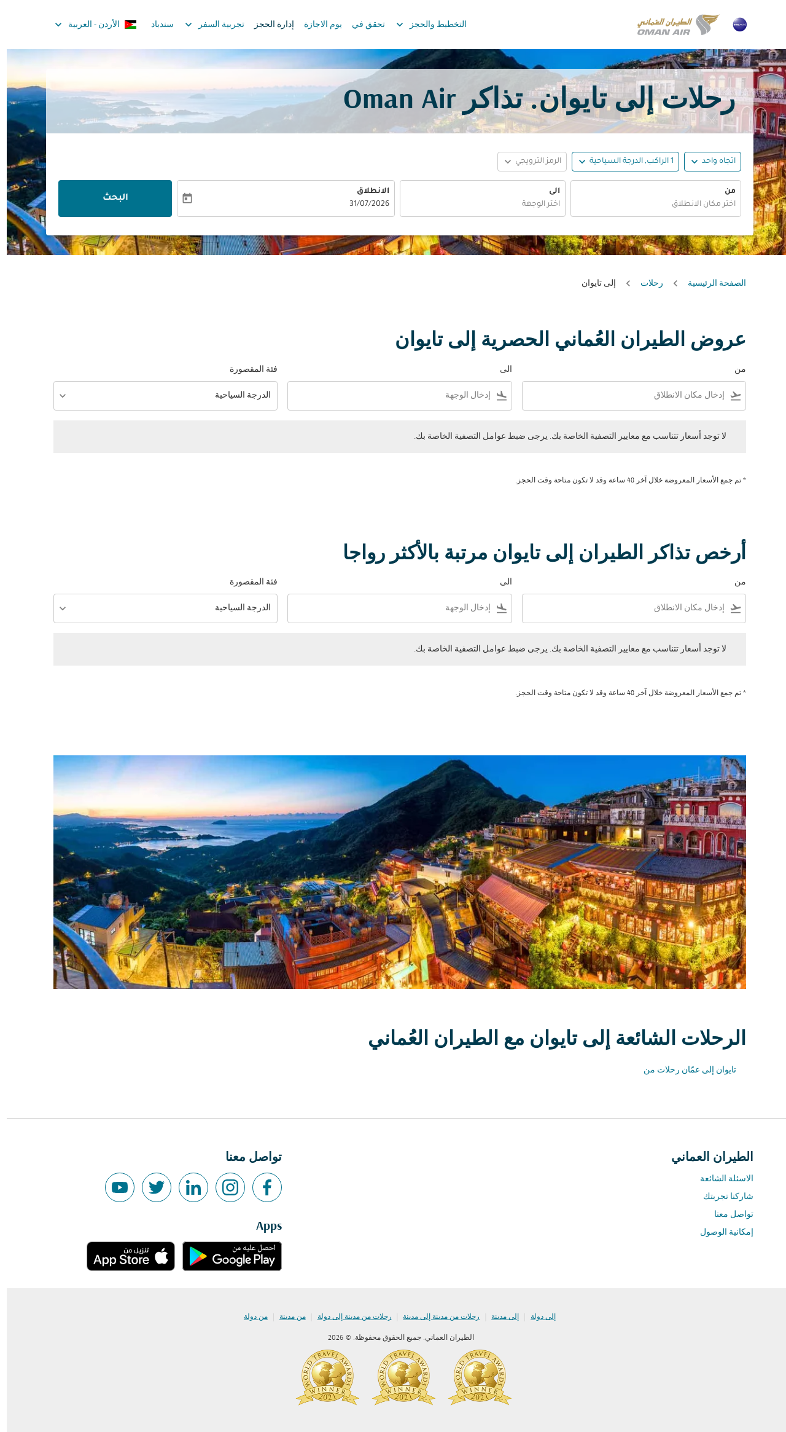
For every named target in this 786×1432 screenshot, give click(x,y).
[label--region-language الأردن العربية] (88, 24)
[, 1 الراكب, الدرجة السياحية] (625, 161)
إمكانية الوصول (720, 1232)
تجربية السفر (205, 24)
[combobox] (649, 205)
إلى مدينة (498, 1317)
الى (547, 191)
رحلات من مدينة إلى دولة (348, 1317)
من (723, 191)
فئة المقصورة (247, 369)
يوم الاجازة (316, 25)
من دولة (249, 1317)
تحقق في (361, 25)
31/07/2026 (363, 204)
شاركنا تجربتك (721, 1197)
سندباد (155, 25)
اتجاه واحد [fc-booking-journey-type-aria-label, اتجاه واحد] (712, 161)
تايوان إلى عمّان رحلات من (683, 1070)
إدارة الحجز (267, 25)
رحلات (645, 283)
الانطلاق (366, 191)
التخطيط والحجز (421, 24)
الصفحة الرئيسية (710, 283)
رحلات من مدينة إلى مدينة (434, 1317)
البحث (109, 198)
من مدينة (286, 1317)
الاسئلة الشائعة (720, 1179)
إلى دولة (536, 1317)
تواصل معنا (727, 1214)
